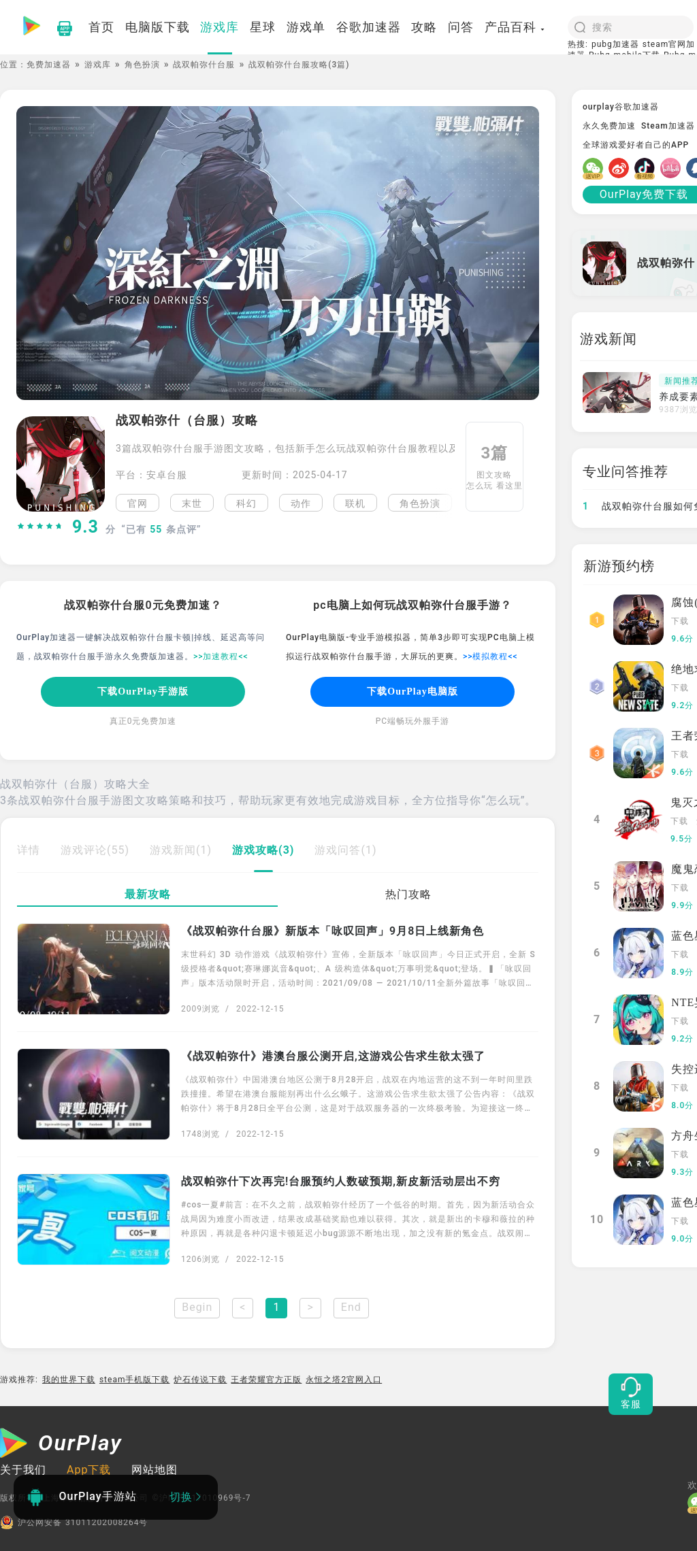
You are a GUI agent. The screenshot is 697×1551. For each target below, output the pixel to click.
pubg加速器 (615, 44)
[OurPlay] (61, 1445)
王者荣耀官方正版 (266, 1379)
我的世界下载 (68, 1379)
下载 (680, 621)
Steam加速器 (668, 126)
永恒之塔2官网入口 (344, 1379)
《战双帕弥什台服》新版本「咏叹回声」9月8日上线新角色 (332, 930)
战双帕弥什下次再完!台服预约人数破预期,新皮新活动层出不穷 (340, 1181)
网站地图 (154, 1469)
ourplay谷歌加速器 (621, 107)
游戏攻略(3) (263, 850)
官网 (137, 503)
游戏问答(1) (345, 850)
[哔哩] (673, 168)
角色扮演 (142, 64)
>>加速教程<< (220, 656)
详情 (28, 850)
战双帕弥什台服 (204, 64)
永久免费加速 (609, 126)
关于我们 (23, 1469)
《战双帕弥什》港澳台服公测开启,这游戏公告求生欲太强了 (333, 1056)
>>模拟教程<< (490, 656)
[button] (445, 503)
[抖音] (647, 168)
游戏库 (97, 64)
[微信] (596, 168)
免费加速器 (49, 64)
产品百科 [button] (515, 27)
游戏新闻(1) (181, 850)
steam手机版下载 (134, 1379)
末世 (192, 503)
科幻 (246, 503)
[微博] (621, 168)
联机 (355, 503)
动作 (301, 503)
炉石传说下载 (200, 1379)
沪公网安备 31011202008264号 (74, 1522)
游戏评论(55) (95, 850)
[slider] (40, 527)
